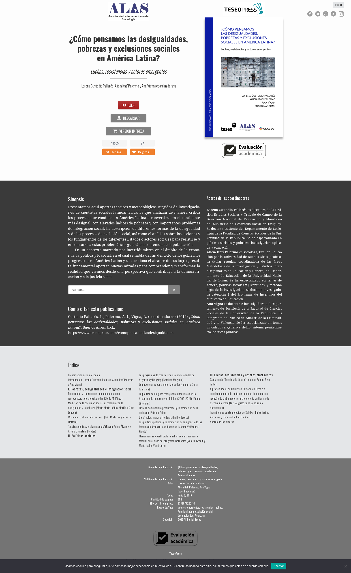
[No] (345, 566)
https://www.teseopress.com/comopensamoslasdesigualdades (120, 333)
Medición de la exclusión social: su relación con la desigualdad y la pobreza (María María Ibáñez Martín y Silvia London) (101, 407)
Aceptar (279, 566)
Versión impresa (128, 131)
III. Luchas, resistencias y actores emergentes (241, 374)
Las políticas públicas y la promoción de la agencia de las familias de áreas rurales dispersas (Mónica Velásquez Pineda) (170, 427)
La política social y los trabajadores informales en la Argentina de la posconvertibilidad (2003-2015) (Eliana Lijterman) (169, 398)
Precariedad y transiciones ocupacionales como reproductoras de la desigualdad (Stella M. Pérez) (95, 395)
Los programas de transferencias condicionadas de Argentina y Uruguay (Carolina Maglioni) (167, 377)
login (338, 5)
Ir (174, 290)
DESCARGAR (128, 118)
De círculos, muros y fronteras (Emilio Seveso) (164, 417)
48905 (115, 143)
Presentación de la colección (84, 375)
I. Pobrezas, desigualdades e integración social (100, 389)
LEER (129, 105)
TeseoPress (175, 553)
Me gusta (143, 151)
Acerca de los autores (222, 421)
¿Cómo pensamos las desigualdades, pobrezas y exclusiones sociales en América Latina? (128, 48)
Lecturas (116, 151)
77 (142, 143)
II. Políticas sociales (82, 435)
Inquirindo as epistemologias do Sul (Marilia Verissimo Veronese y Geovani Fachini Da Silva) (239, 414)
